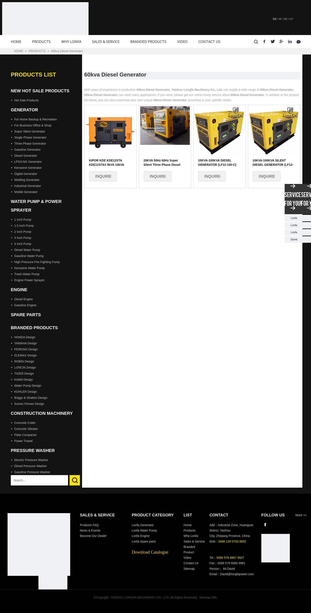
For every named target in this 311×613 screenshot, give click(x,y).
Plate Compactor (25, 435)
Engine (19, 289)
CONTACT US (209, 41)
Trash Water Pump (26, 274)
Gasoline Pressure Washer (32, 472)
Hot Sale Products (26, 100)
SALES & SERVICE (105, 41)
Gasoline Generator (27, 149)
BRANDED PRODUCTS (148, 41)
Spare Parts (26, 314)
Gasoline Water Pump (29, 256)
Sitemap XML (208, 597)
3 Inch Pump (22, 237)
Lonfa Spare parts (144, 541)
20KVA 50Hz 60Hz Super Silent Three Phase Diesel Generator (162, 163)
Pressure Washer (33, 450)
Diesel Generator (25, 155)
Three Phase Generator (30, 143)
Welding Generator (27, 180)
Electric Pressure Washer (31, 460)
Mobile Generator (26, 192)
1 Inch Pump (22, 219)
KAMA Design (23, 379)
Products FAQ (89, 525)
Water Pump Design (27, 385)
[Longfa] (39, 544)
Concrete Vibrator (26, 429)
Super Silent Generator (29, 131)
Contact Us (191, 563)
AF (280, 19)
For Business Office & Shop (32, 125)
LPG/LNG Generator (28, 161)
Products (189, 530)
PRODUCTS (41, 41)
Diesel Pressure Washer (30, 466)
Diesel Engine (23, 299)
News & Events (90, 530)
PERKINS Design (26, 349)
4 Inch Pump (22, 244)
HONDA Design (24, 337)
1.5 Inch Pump (24, 225)
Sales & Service (194, 541)
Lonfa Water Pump (144, 530)
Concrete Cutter (25, 423)
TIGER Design (24, 373)
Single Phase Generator (30, 137)
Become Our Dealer (93, 536)
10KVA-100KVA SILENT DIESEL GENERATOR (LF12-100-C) (273, 163)
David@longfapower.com (237, 574)
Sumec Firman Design (29, 403)
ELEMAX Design (25, 355)
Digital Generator (25, 174)
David (294, 239)
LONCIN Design (25, 367)
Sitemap (189, 568)
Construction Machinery (42, 413)
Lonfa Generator (143, 525)
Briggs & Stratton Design (30, 397)
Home (188, 525)
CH (291, 19)
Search (75, 480)
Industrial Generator (27, 186)
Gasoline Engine (25, 305)
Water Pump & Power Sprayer (36, 205)
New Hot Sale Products (40, 90)
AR (285, 19)
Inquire (103, 176)
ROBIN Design (24, 361)
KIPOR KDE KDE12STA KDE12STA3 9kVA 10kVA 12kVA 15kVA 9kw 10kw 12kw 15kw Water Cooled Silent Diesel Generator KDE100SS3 (110, 163)
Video (187, 557)
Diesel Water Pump (27, 250)
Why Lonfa (191, 536)
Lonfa (294, 218)
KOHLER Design (25, 391)
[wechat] (275, 548)
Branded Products (34, 327)
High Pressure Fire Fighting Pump (37, 262)
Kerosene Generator (28, 167)
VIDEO (182, 41)
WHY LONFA (71, 41)
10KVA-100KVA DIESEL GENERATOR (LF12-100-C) (217, 162)
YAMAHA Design (25, 343)
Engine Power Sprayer (29, 280)
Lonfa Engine (141, 536)
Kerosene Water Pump (29, 268)
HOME (16, 41)
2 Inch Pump (22, 231)
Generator (24, 109)
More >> (301, 515)
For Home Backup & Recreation (35, 119)
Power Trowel (23, 441)
